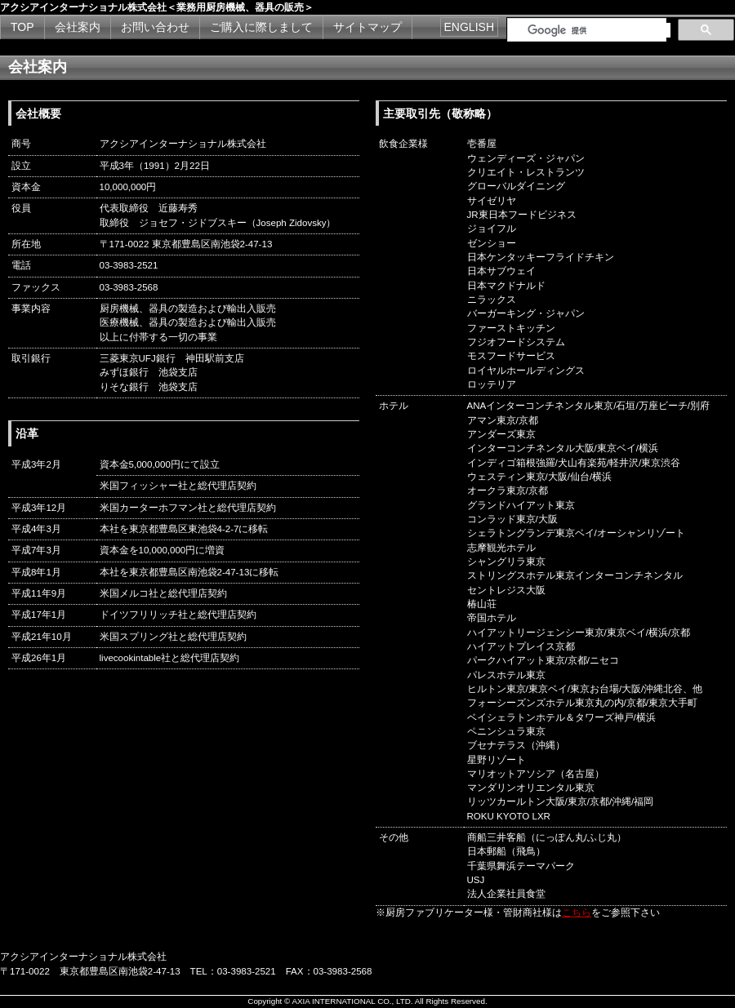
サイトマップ (367, 26)
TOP (22, 26)
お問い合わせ (155, 26)
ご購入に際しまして (261, 26)
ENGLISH (469, 26)
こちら (576, 912)
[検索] (599, 30)
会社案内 (77, 26)
